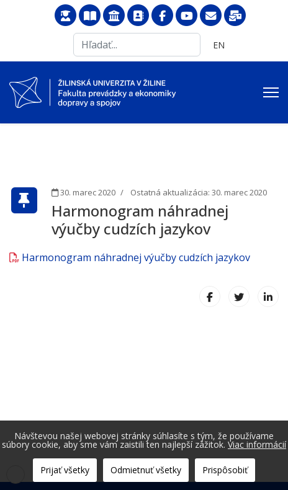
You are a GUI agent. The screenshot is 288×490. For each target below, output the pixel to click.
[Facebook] (209, 296)
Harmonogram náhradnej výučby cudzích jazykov (129, 257)
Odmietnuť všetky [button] (145, 470)
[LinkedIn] (268, 296)
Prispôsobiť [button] (225, 470)
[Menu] (271, 92)
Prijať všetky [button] (64, 470)
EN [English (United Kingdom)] (219, 45)
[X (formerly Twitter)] (239, 296)
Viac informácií (257, 444)
